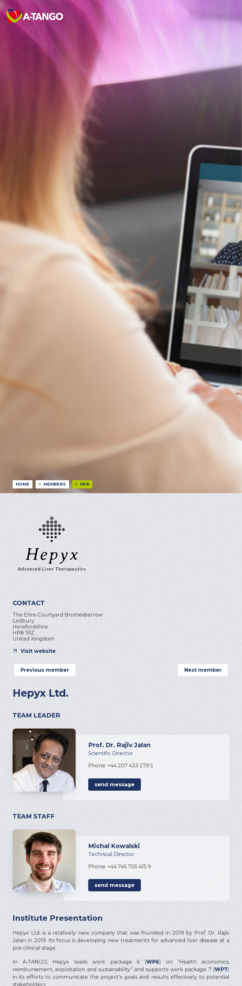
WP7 (221, 969)
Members (54, 484)
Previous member (44, 670)
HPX (84, 484)
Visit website (38, 651)
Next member (203, 670)
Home (22, 484)
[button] (226, 15)
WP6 (152, 962)
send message (115, 785)
